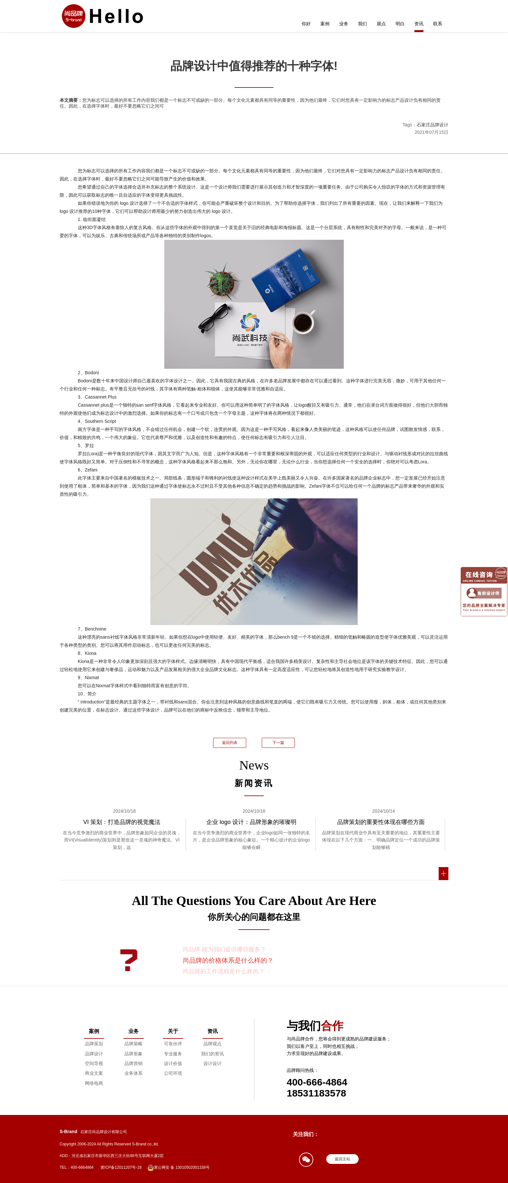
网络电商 (94, 1083)
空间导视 (94, 1063)
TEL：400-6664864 (77, 1167)
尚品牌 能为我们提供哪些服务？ (224, 949)
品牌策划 (94, 1043)
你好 (306, 23)
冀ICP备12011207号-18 (121, 1167)
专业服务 (173, 1053)
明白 (400, 23)
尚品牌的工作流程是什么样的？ (223, 971)
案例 (324, 23)
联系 (437, 23)
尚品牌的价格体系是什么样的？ (228, 960)
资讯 (418, 23)
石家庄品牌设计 (432, 124)
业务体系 (133, 1073)
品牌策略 (133, 1043)
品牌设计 (94, 1053)
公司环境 (173, 1073)
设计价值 (173, 1063)
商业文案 (94, 1073)
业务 (343, 23)
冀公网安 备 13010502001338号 (178, 1168)
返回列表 (229, 742)
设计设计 (212, 1063)
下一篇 (278, 742)
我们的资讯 (212, 1053)
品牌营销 (133, 1063)
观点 (381, 23)
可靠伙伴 (173, 1043)
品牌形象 (133, 1053)
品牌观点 (212, 1043)
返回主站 (342, 1159)
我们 (362, 23)
